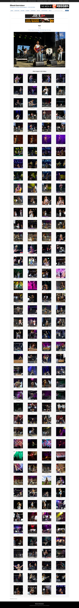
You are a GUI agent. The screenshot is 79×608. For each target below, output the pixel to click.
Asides (12, 10)
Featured (22, 10)
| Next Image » (48, 30)
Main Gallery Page (43, 30)
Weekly (50, 10)
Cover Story (16, 10)
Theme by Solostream (46, 605)
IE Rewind (27, 10)
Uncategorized (44, 10)
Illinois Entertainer (17, 5)
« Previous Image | (31, 30)
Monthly (38, 10)
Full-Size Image (36, 30)
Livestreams (33, 10)
